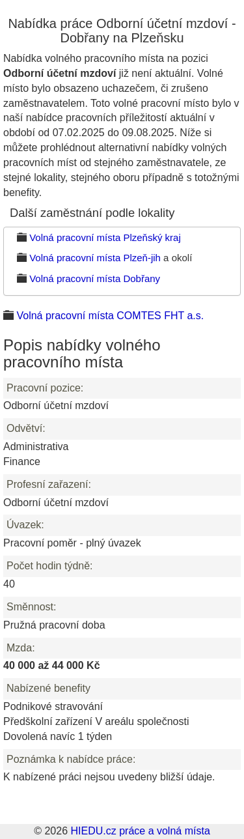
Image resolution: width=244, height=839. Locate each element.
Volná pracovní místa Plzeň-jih (95, 257)
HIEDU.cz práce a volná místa (140, 830)
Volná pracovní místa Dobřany (94, 278)
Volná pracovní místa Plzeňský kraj (105, 237)
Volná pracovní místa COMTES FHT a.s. (110, 315)
